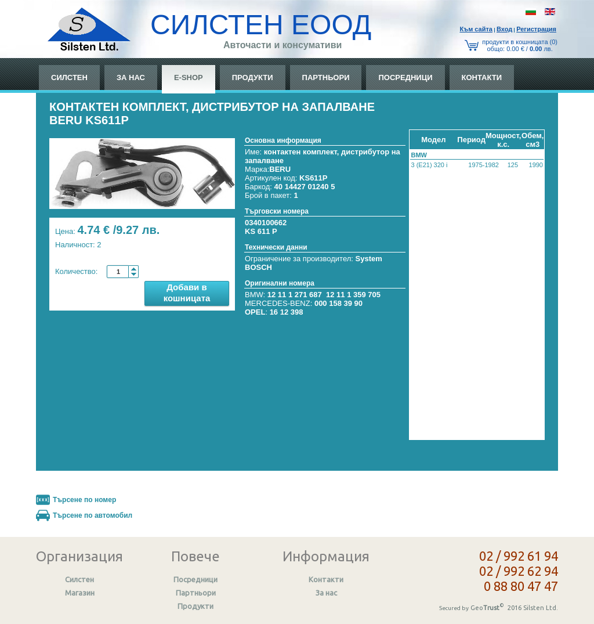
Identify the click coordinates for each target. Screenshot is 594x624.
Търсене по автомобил (92, 515)
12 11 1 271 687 (294, 294)
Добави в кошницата (187, 292)
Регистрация (536, 29)
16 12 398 (286, 312)
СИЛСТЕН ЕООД (260, 24)
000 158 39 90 (338, 303)
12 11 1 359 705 (353, 294)
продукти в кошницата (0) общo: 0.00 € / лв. (519, 45)
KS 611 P (261, 231)
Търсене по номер (84, 500)
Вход (504, 29)
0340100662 (266, 222)
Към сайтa (475, 29)
